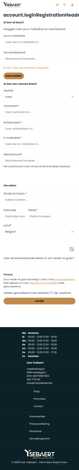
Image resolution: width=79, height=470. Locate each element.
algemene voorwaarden (43, 283)
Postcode (10, 210)
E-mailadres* (12, 138)
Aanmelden (14, 76)
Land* (7, 225)
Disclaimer (35, 431)
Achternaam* (13, 122)
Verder (39, 301)
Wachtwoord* (13, 154)
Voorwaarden (37, 416)
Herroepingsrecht (39, 438)
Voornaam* (11, 106)
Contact (38, 406)
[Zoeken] (64, 4)
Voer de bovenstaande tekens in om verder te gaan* (39, 258)
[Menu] (57, 4)
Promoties (39, 398)
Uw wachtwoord (14, 52)
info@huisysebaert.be (39, 383)
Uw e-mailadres (14, 36)
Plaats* (33, 210)
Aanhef (8, 91)
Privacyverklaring (39, 424)
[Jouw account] (72, 4)
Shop (37, 391)
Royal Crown (60, 462)
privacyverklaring (65, 279)
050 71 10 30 (33, 379)
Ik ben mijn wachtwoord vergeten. (26, 68)
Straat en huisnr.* (15, 193)
